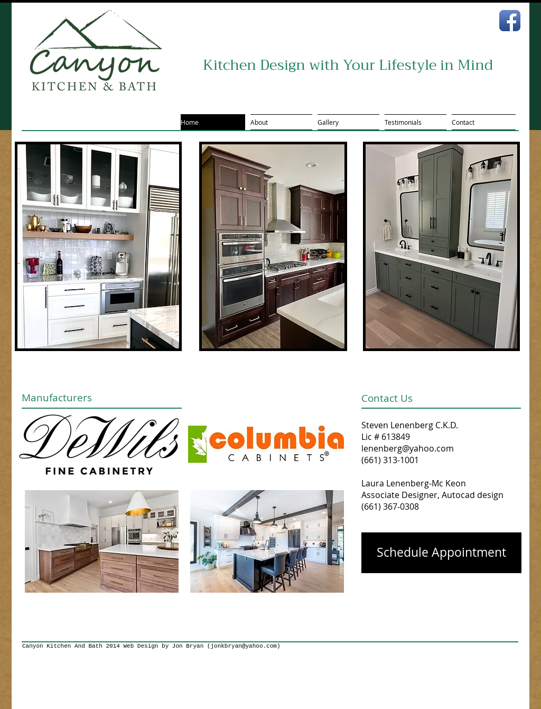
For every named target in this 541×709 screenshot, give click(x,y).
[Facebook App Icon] (509, 20)
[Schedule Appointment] (441, 552)
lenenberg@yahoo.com (407, 448)
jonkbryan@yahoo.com (243, 646)
